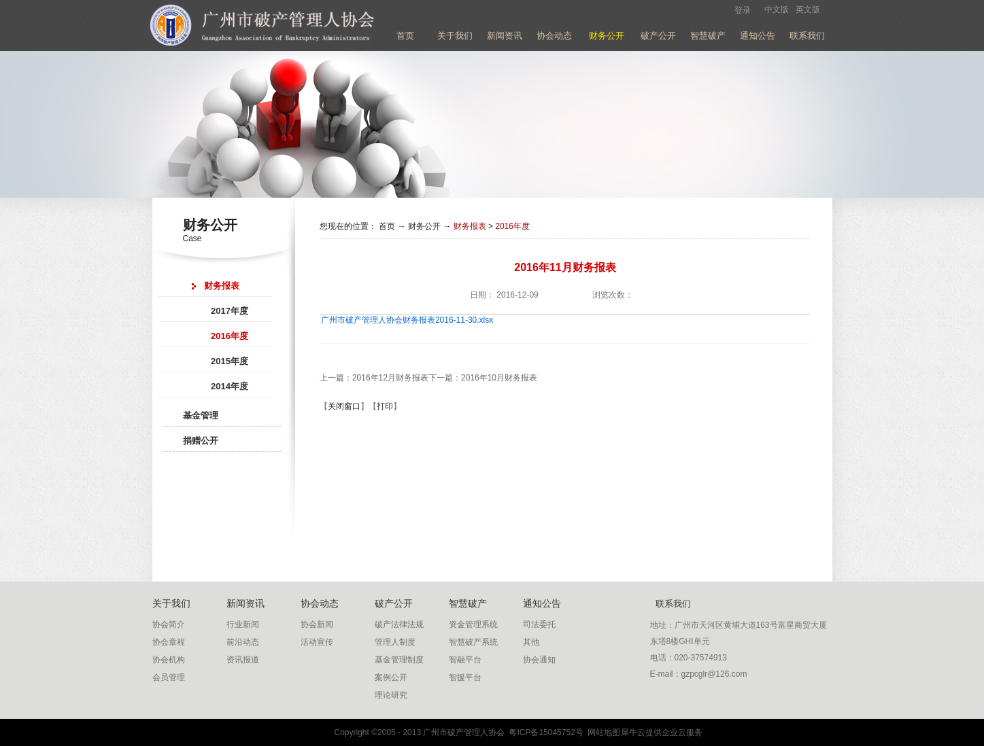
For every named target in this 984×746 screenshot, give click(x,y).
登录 (742, 10)
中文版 (776, 9)
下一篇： (482, 378)
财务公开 (424, 226)
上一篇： (374, 378)
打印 (385, 406)
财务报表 (470, 226)
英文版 (808, 9)
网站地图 (602, 732)
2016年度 (512, 226)
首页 (405, 36)
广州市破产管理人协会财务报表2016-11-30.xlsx (407, 320)
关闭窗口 (344, 406)
